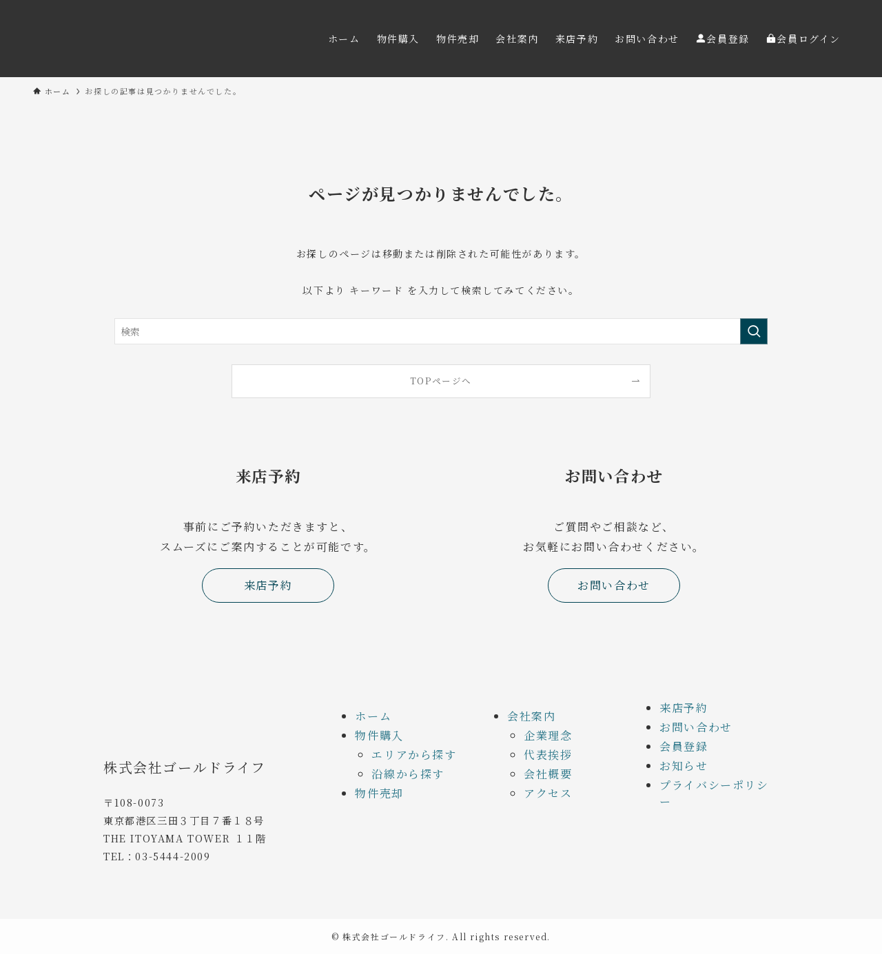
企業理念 (548, 735)
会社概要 (548, 774)
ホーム (373, 716)
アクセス (548, 793)
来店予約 (683, 708)
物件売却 (379, 793)
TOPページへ (441, 380)
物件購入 (379, 735)
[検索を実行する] (754, 331)
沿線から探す (407, 774)
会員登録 (683, 746)
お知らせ (683, 766)
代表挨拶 (548, 755)
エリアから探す (413, 755)
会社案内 (531, 716)
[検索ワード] (441, 331)
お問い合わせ (695, 727)
